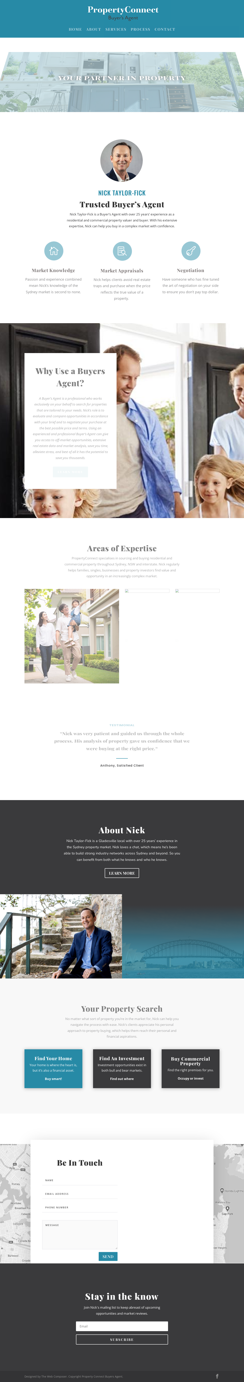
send (108, 1260)
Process (140, 30)
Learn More (122, 873)
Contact (165, 30)
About (93, 30)
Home (75, 30)
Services (115, 30)
